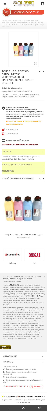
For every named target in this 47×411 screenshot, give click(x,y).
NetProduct (40, 296)
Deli (34, 263)
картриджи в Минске (37, 325)
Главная (4, 20)
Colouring (12, 263)
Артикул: (5, 91)
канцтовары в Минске (19, 310)
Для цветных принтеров (26, 22)
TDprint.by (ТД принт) (17, 285)
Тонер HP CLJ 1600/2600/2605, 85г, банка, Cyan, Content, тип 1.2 (23, 236)
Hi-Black (33, 296)
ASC (4, 298)
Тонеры (13, 22)
